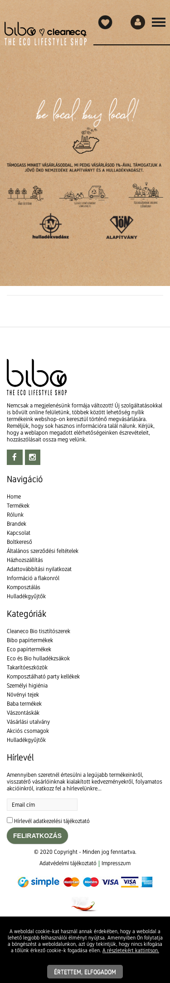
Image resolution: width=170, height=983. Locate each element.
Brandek (16, 523)
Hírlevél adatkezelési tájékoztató (52, 821)
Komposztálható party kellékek (43, 676)
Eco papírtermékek (29, 649)
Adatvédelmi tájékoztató (68, 863)
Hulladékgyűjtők (26, 596)
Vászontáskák (23, 712)
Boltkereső (19, 541)
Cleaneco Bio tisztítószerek (38, 631)
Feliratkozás (37, 835)
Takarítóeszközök (27, 667)
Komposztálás (23, 587)
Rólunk (15, 514)
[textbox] (85, 67)
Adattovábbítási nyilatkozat (39, 569)
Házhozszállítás (25, 560)
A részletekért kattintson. (130, 950)
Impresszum (116, 863)
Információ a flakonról (33, 578)
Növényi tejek (23, 694)
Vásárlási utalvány (28, 721)
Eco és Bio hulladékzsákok (38, 658)
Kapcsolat (18, 532)
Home (14, 496)
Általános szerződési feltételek (42, 550)
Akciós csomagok (28, 730)
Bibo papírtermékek (30, 640)
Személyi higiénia (27, 685)
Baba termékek (24, 703)
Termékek (18, 505)
